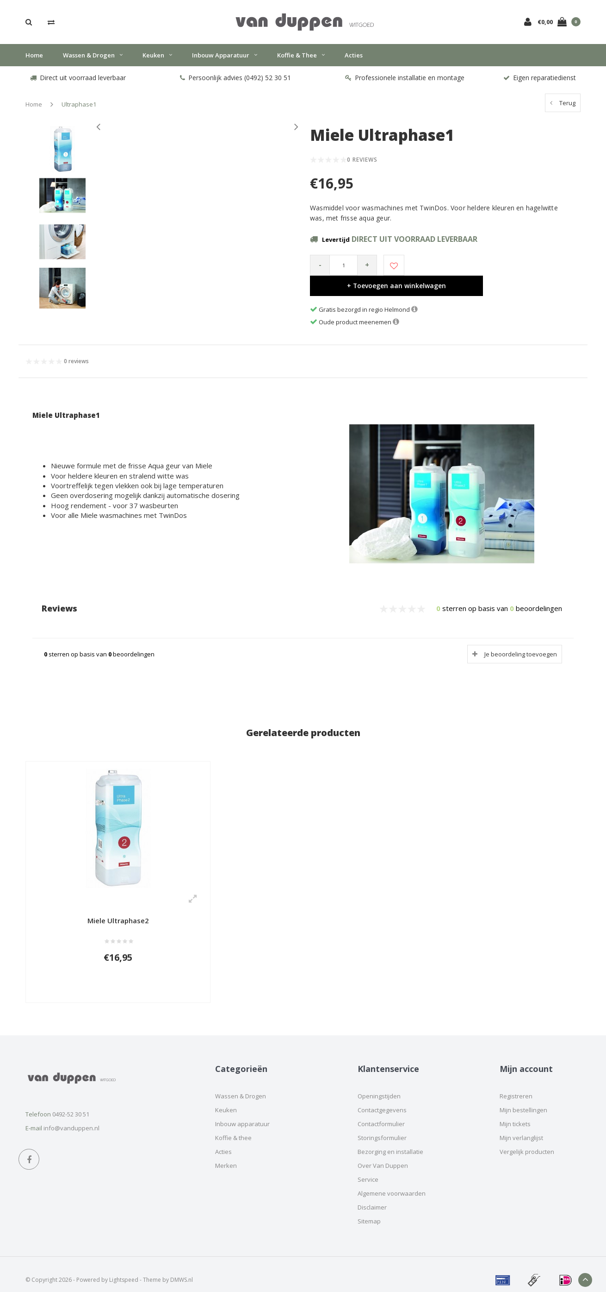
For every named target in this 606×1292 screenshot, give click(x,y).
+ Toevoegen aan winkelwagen (491, 270)
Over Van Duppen (383, 1154)
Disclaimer (372, 1196)
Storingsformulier (382, 1126)
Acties (354, 60)
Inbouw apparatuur (224, 60)
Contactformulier (381, 1113)
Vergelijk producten (527, 1140)
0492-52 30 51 (70, 1103)
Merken (226, 1154)
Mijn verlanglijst (521, 1126)
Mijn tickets (515, 1113)
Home (34, 60)
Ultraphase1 (79, 109)
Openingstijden (379, 1085)
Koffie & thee (301, 60)
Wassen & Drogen (93, 60)
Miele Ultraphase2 (118, 906)
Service (368, 1168)
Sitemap (369, 1210)
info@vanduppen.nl (71, 1117)
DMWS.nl (181, 1269)
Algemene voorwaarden (392, 1182)
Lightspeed (123, 1269)
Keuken (157, 60)
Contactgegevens (382, 1099)
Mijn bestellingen (523, 1099)
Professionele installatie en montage (404, 82)
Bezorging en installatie (390, 1140)
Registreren (516, 1085)
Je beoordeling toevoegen (520, 639)
